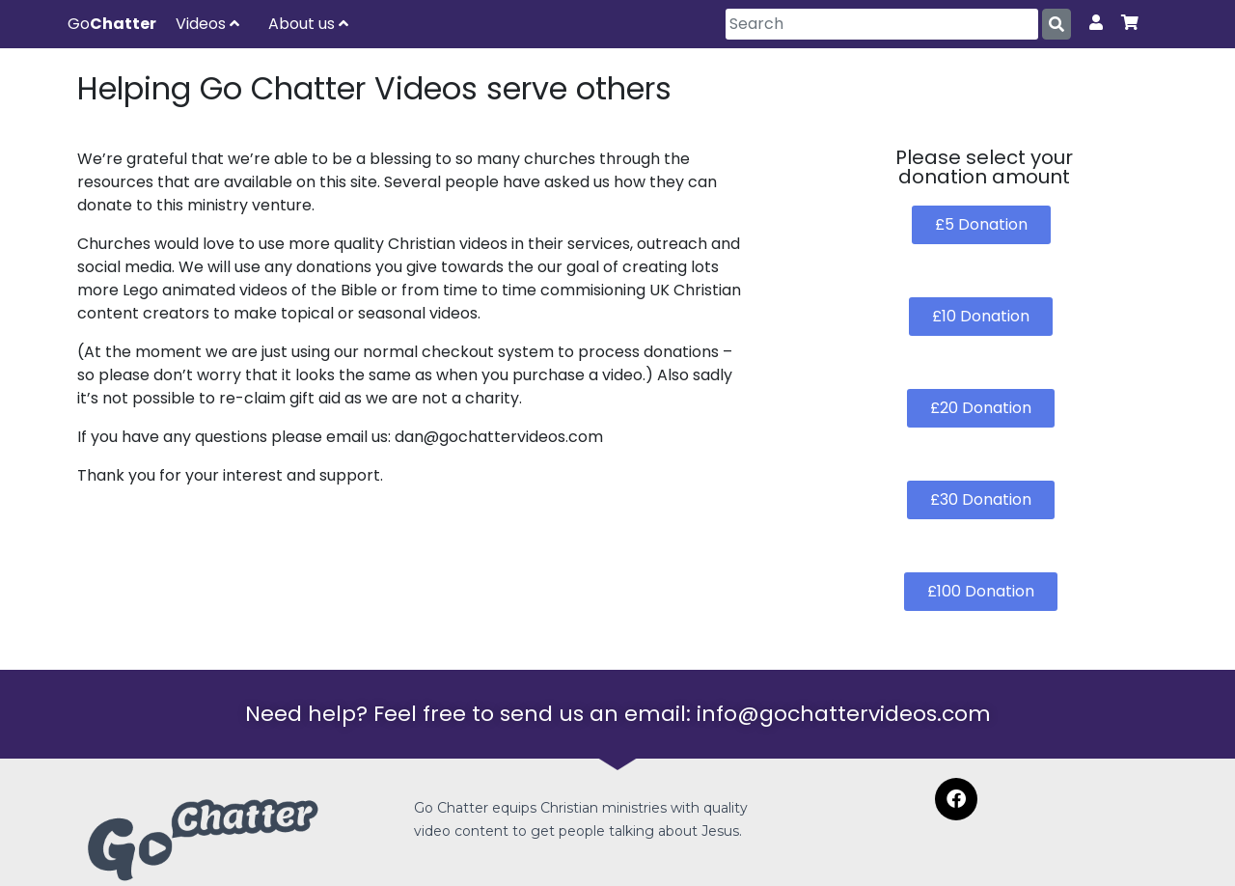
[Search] (882, 24)
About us (308, 24)
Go (112, 24)
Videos (207, 24)
